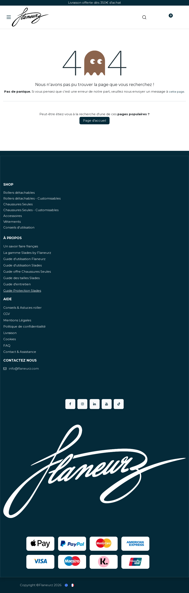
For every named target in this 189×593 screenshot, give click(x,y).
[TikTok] (119, 404)
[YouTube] (107, 404)
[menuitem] (66, 585)
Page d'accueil (94, 120)
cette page (176, 91)
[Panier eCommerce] (156, 17)
